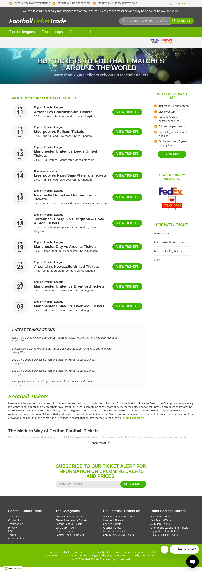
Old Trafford (50, 163)
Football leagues (22, 36)
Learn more (172, 158)
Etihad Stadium (52, 254)
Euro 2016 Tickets (66, 531)
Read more (98, 446)
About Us (13, 520)
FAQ (170, 3)
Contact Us (14, 524)
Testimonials (15, 527)
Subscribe (133, 488)
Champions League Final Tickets (169, 531)
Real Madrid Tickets (162, 524)
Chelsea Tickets (112, 527)
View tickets (127, 116)
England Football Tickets (164, 535)
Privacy (12, 531)
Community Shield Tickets (118, 539)
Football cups (52, 36)
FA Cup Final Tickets (114, 535)
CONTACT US (182, 3)
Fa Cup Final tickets (132, 421)
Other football (80, 36)
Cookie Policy (16, 542)
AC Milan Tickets (160, 527)
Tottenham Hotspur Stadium (60, 231)
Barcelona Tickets (160, 520)
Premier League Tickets (69, 520)
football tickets (64, 556)
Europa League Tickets (69, 527)
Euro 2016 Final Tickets (164, 539)
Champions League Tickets (71, 524)
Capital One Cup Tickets (70, 539)
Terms (12, 539)
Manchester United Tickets (119, 520)
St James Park (51, 207)
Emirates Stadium (53, 120)
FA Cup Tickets (64, 535)
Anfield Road (50, 139)
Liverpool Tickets (113, 524)
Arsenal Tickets (112, 531)
